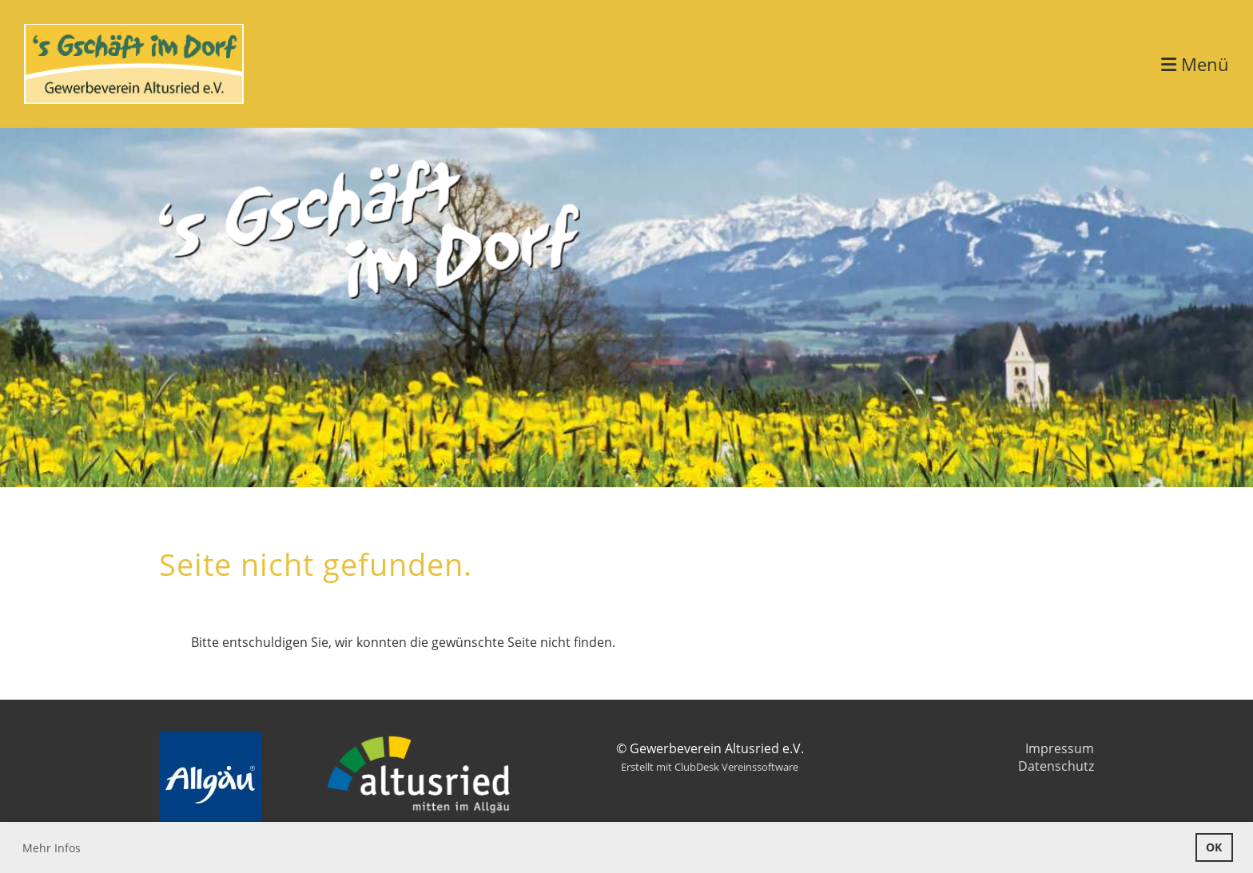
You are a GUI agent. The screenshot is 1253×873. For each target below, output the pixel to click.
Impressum (1059, 748)
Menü (1195, 64)
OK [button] (1214, 847)
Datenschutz (1056, 766)
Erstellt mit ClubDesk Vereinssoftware (709, 767)
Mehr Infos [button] (51, 847)
